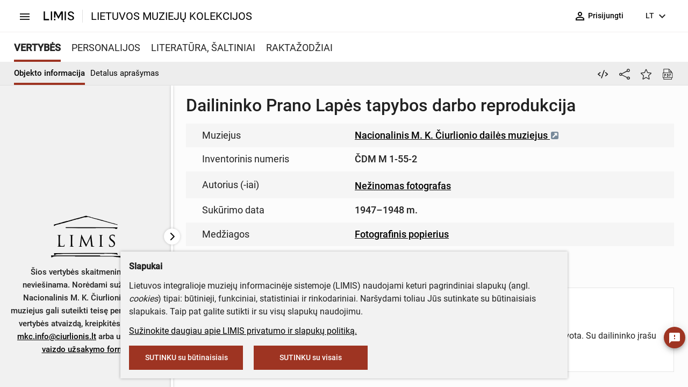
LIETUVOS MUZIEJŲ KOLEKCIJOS (171, 16)
